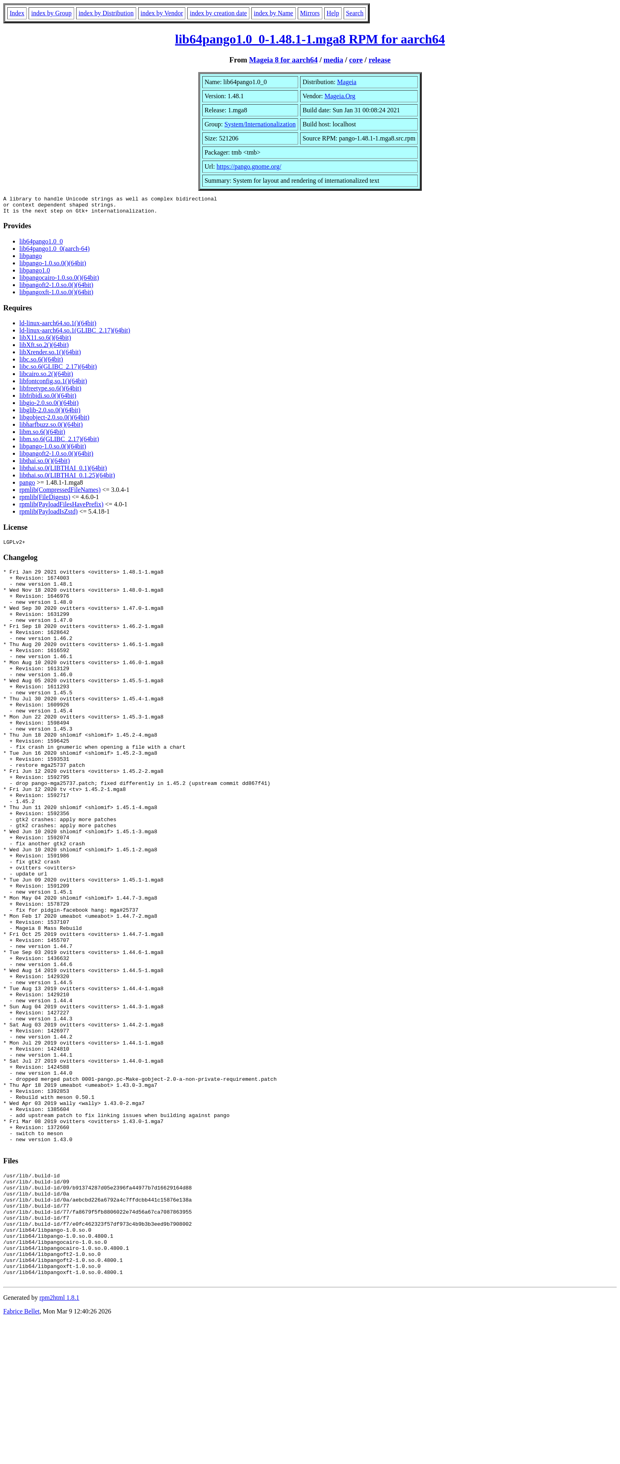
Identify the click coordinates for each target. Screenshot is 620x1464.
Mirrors (310, 13)
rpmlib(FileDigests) (44, 500)
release (380, 60)
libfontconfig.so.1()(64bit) (53, 384)
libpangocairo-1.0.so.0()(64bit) (59, 281)
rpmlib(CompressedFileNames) (60, 493)
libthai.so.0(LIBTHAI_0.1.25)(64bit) (67, 478)
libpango (30, 259)
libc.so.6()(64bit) (41, 362)
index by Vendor (162, 13)
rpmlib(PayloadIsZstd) (48, 515)
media (333, 60)
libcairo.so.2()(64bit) (46, 377)
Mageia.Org (340, 96)
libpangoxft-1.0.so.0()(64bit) (56, 295)
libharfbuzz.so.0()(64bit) (51, 428)
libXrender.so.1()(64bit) (50, 355)
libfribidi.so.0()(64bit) (47, 399)
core (356, 60)
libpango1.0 (34, 273)
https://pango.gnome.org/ (248, 166)
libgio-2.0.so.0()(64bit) (49, 406)
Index (17, 13)
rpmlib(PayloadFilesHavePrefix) (61, 507)
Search (355, 13)
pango (27, 486)
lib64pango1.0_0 (41, 245)
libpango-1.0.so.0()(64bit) (52, 266)
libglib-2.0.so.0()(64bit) (50, 413)
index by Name (273, 13)
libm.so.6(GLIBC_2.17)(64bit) (59, 442)
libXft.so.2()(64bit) (44, 348)
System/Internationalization (260, 124)
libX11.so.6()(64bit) (45, 341)
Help (333, 13)
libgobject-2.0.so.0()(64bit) (54, 420)
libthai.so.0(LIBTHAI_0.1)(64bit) (63, 471)
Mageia (347, 81)
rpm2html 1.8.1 (59, 1440)
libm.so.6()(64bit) (42, 435)
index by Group (51, 13)
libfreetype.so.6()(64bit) (50, 391)
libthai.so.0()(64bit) (44, 464)
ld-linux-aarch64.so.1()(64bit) (57, 326)
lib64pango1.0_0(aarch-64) (54, 252)
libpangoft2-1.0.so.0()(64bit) (56, 288)
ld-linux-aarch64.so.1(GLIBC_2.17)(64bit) (74, 333)
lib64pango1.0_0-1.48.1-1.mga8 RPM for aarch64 (310, 39)
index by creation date (218, 13)
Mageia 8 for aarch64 (283, 60)
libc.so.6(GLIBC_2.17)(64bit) (58, 370)
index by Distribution (106, 13)
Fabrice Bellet (21, 1453)
